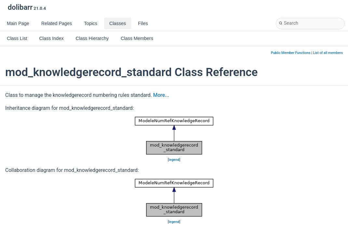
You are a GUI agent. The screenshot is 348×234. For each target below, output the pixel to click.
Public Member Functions (291, 53)
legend (174, 160)
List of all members (328, 53)
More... (161, 95)
